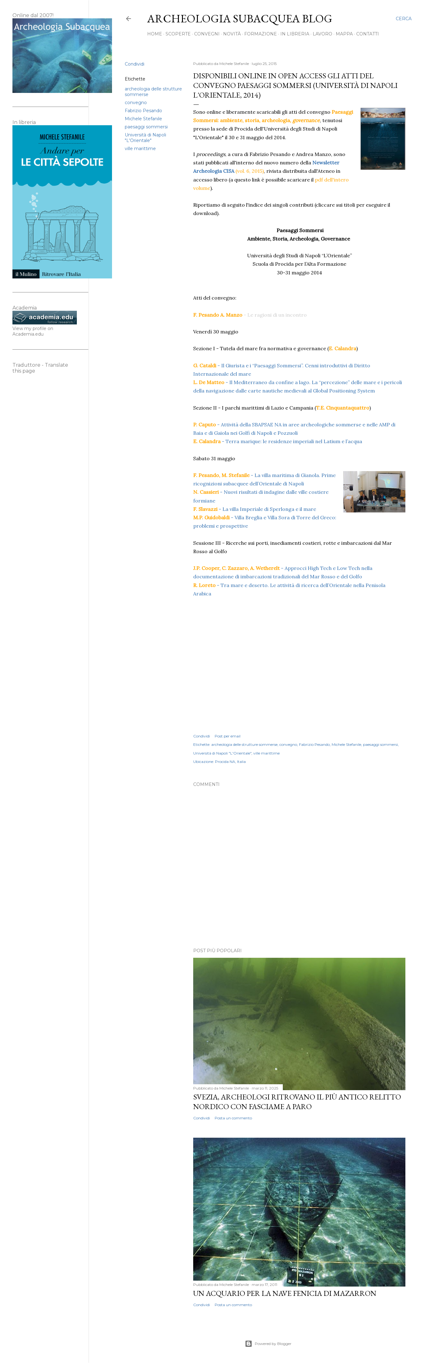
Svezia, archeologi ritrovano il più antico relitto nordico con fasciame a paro (297, 1101)
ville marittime (140, 148)
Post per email (227, 736)
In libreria (294, 34)
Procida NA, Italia (230, 761)
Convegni (207, 34)
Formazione (260, 34)
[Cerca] (404, 18)
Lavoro (322, 34)
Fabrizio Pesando (143, 110)
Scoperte (178, 34)
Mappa (344, 34)
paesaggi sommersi (146, 127)
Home (154, 34)
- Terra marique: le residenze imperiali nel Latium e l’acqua (278, 441)
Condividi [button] (134, 64)
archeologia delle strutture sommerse (244, 744)
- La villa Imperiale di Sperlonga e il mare (255, 509)
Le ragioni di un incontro (277, 315)
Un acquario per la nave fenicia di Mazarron (284, 1293)
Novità (232, 34)
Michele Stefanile (143, 119)
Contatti (367, 34)
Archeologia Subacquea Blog (239, 18)
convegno (136, 102)
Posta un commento (233, 1118)
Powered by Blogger (268, 1343)
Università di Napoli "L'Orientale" (145, 137)
